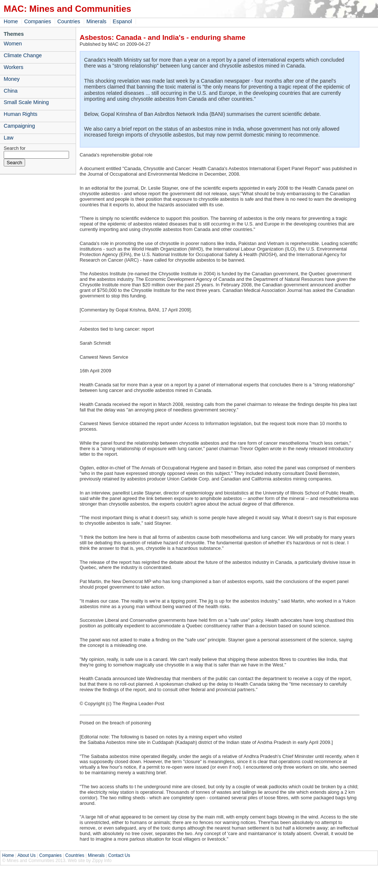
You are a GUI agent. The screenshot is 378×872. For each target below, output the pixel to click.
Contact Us (119, 855)
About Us (26, 855)
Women (13, 43)
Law (8, 138)
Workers (13, 67)
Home (11, 21)
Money (12, 79)
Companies (37, 21)
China (11, 91)
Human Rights (20, 114)
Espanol (122, 21)
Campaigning (19, 126)
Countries (68, 21)
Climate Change (23, 55)
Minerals (96, 21)
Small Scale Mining (26, 102)
